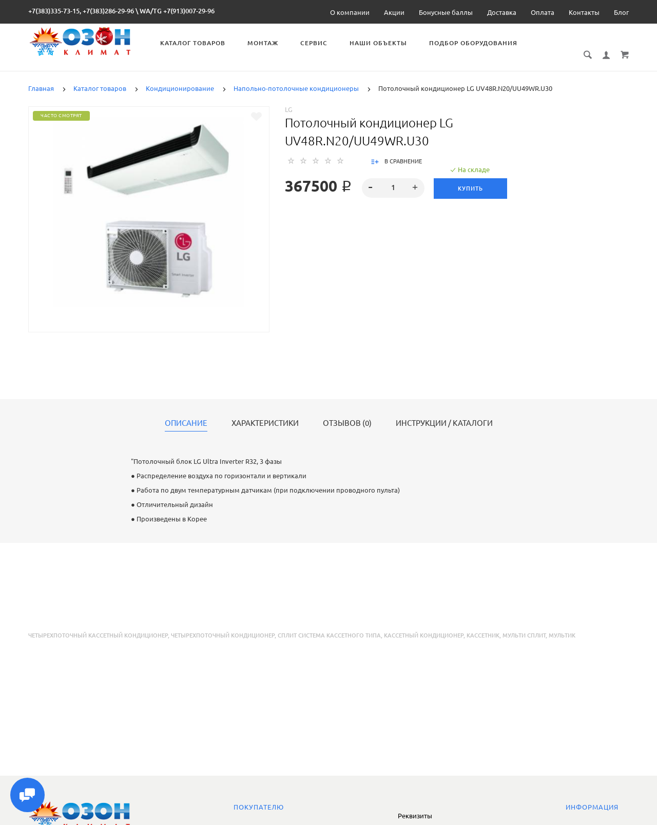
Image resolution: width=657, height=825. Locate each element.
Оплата (542, 12)
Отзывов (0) (347, 412)
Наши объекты (380, 43)
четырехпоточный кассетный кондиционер (98, 624)
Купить (470, 177)
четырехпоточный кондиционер (223, 624)
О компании (350, 12)
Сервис (315, 43)
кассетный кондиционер (423, 624)
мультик (562, 624)
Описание (186, 412)
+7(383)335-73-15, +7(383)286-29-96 (81, 10)
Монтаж (264, 43)
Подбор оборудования (475, 43)
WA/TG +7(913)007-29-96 (177, 10)
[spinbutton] (393, 176)
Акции (394, 12)
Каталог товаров (194, 43)
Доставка (501, 12)
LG (289, 98)
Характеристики (265, 412)
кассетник (483, 624)
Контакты (584, 12)
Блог (621, 12)
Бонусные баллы (446, 12)
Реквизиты (415, 815)
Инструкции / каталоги (444, 412)
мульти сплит (524, 624)
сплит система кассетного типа (329, 624)
